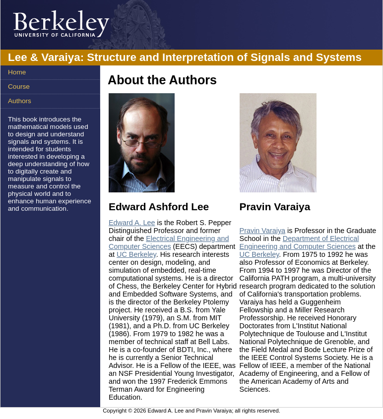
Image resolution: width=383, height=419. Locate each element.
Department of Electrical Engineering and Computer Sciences (299, 242)
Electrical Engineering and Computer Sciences (169, 242)
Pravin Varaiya (263, 231)
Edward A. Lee (132, 223)
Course (19, 86)
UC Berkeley (136, 254)
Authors (19, 101)
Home (17, 72)
